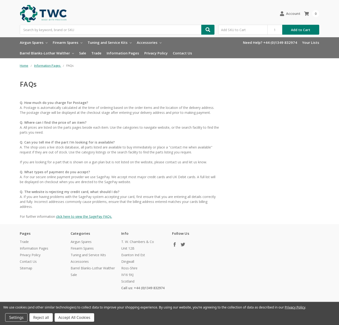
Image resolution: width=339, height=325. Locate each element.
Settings (16, 317)
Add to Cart (300, 30)
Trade (96, 53)
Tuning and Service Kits (110, 42)
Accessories (149, 42)
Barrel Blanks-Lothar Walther (47, 53)
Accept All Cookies (74, 317)
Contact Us (182, 53)
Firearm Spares (67, 42)
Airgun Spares (34, 42)
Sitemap (26, 268)
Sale (82, 53)
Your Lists (310, 42)
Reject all (41, 317)
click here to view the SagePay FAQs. (84, 216)
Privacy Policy (156, 53)
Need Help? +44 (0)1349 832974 (270, 42)
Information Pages (123, 53)
